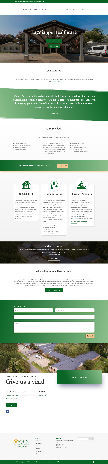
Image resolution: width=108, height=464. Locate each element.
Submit (90, 336)
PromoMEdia (56, 462)
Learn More (63, 166)
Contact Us (54, 46)
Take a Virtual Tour (54, 41)
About (68, 9)
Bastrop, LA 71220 (11, 398)
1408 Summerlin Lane (12, 395)
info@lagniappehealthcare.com (29, 395)
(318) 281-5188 (42, 395)
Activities (37, 9)
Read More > (57, 81)
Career (82, 9)
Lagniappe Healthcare (54, 32)
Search (91, 439)
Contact (75, 9)
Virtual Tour (27, 9)
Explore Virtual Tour (54, 290)
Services (45, 9)
